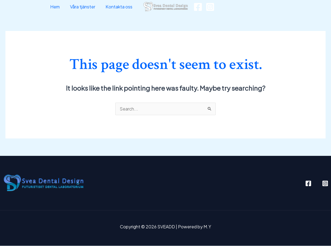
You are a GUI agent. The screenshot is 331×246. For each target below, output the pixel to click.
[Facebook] (197, 6)
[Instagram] (210, 6)
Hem (59, 7)
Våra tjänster (85, 7)
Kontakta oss (119, 7)
